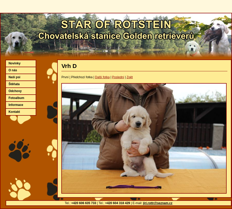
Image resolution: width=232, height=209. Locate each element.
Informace (15, 105)
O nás (12, 70)
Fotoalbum (16, 98)
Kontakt (14, 112)
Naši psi (14, 77)
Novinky (14, 63)
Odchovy (15, 91)
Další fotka (102, 77)
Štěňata (14, 84)
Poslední (118, 77)
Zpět (130, 77)
